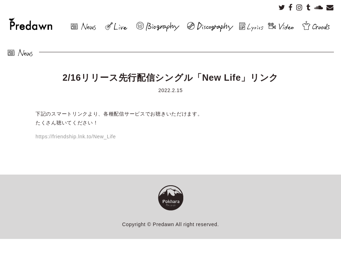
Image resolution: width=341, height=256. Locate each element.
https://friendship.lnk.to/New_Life (76, 136)
